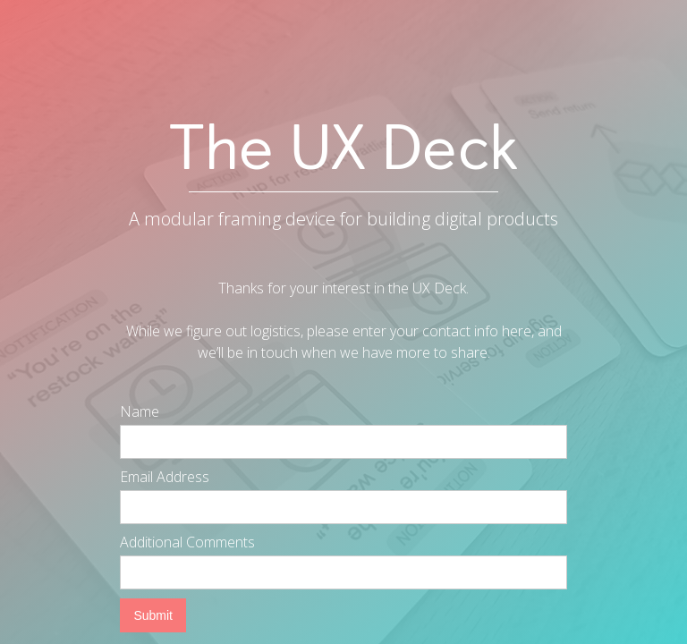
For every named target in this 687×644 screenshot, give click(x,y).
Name (139, 411)
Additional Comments (187, 542)
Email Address (164, 477)
